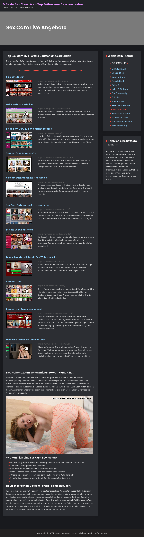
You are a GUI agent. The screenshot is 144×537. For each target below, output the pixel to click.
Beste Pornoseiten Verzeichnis (68, 533)
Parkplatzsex (118, 101)
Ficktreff (115, 85)
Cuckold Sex (118, 73)
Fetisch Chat (118, 81)
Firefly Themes (100, 533)
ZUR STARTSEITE (119, 63)
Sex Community (119, 93)
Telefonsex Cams (120, 117)
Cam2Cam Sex (119, 69)
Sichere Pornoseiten (121, 113)
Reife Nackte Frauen (121, 105)
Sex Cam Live (119, 109)
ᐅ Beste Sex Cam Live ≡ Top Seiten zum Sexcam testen (43, 4)
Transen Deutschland (122, 121)
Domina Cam (118, 77)
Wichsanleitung (119, 125)
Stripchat (116, 97)
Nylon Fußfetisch (120, 89)
